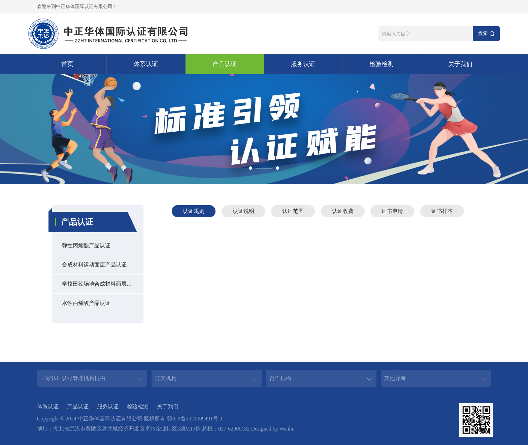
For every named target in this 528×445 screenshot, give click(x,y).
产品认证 (224, 64)
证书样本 (442, 211)
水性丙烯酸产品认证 (86, 303)
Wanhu (286, 429)
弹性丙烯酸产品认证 (86, 245)
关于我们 (460, 64)
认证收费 (343, 211)
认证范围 (293, 211)
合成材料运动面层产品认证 (94, 264)
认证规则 (193, 211)
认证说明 (243, 211)
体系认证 (146, 64)
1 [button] (250, 168)
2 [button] (277, 168)
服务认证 (303, 64)
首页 (67, 64)
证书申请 (392, 211)
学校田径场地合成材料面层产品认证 (102, 284)
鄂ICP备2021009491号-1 (195, 418)
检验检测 (381, 64)
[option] (264, 129)
